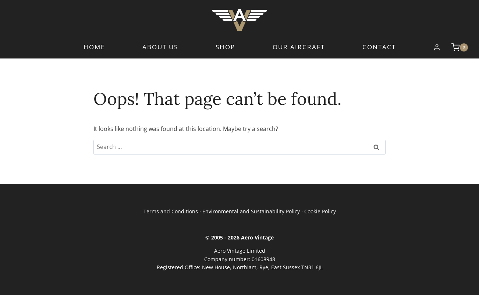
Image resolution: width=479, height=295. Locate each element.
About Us (160, 47)
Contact (379, 47)
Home (94, 47)
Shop (225, 47)
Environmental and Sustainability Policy (251, 211)
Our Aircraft (299, 47)
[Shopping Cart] (456, 47)
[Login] (436, 47)
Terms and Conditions (170, 211)
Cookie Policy (320, 211)
